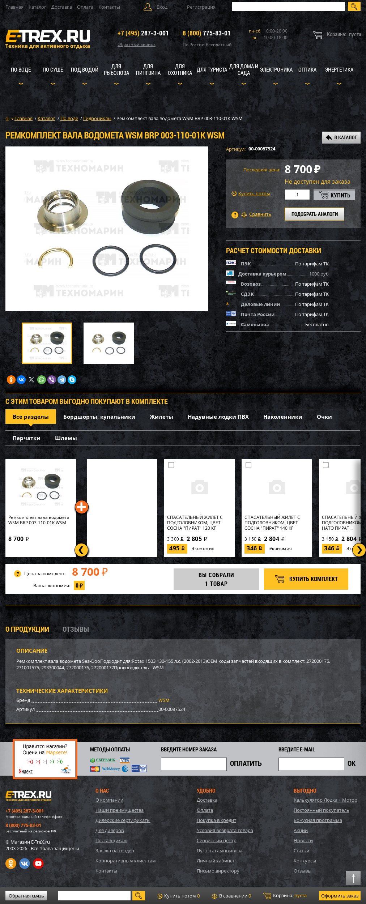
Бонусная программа (318, 820)
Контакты (109, 7)
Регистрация (201, 7)
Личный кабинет (216, 860)
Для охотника (180, 69)
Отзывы (302, 870)
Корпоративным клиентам (125, 860)
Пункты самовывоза (219, 850)
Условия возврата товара (225, 830)
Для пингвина (148, 69)
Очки (324, 416)
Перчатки (27, 438)
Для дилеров (109, 830)
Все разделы (31, 416)
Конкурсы (305, 860)
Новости (303, 840)
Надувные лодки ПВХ (218, 416)
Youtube (38, 863)
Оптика (307, 69)
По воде (21, 69)
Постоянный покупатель (321, 810)
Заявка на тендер (114, 850)
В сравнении (231, 895)
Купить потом (250, 193)
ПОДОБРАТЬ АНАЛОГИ (314, 213)
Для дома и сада (243, 69)
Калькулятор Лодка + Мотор (325, 800)
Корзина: (285, 895)
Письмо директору (218, 870)
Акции (301, 830)
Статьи (301, 850)
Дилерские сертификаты (122, 820)
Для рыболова (116, 69)
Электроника (276, 69)
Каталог (37, 7)
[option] (106, 228)
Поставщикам (111, 840)
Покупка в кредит (216, 820)
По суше (53, 69)
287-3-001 (143, 33)
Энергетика (339, 69)
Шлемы (66, 438)
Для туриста (212, 69)
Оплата (85, 7)
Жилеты (161, 416)
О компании (109, 800)
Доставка (61, 7)
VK (24, 863)
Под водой (84, 69)
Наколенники (282, 416)
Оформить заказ (339, 895)
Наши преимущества (119, 810)
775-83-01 (207, 33)
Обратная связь (26, 895)
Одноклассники (10, 863)
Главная (14, 7)
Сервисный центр (217, 840)
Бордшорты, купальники (99, 416)
